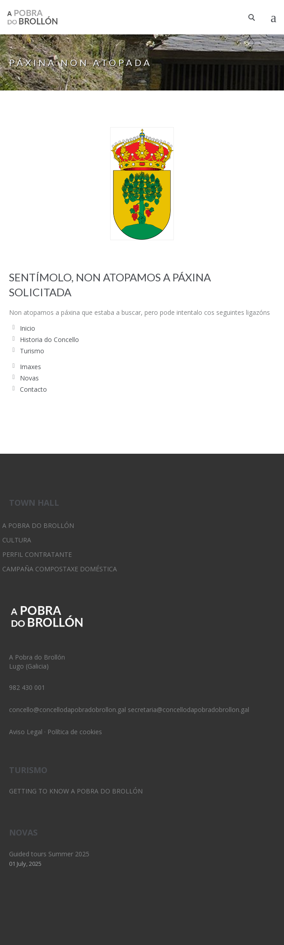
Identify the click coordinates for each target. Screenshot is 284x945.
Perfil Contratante (37, 554)
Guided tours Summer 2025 (49, 854)
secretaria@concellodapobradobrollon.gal (188, 709)
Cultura (16, 540)
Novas (29, 378)
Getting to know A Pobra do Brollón (76, 791)
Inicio (27, 328)
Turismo (32, 351)
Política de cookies (74, 731)
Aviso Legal (25, 731)
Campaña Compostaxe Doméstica (59, 569)
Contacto (33, 389)
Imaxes (30, 366)
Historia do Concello (49, 339)
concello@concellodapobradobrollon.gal (67, 709)
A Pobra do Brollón (38, 525)
